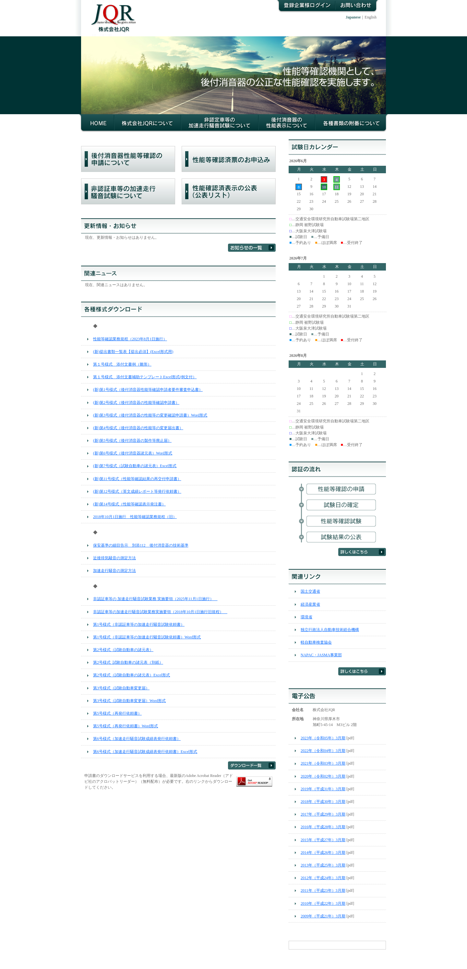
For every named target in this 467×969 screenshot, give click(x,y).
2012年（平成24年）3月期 (323, 878)
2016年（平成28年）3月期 (323, 827)
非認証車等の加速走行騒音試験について (219, 123)
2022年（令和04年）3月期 (323, 750)
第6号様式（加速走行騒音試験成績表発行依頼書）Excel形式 (145, 751)
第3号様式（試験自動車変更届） (121, 688)
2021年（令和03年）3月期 (323, 763)
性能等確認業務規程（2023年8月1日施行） (130, 339)
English (371, 17)
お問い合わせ (357, 6)
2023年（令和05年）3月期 (323, 738)
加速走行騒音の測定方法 (114, 570)
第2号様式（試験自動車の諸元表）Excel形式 (131, 675)
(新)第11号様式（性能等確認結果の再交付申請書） (137, 479)
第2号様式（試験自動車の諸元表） (123, 650)
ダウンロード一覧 (252, 765)
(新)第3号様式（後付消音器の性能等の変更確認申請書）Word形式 (150, 415)
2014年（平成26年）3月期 (323, 852)
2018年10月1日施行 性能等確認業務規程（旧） (135, 517)
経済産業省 (310, 604)
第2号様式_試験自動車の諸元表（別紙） (128, 662)
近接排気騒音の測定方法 (114, 558)
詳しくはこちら (362, 552)
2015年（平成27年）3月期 (323, 840)
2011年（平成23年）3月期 (323, 890)
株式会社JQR (110, 13)
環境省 (306, 617)
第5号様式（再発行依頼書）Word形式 (125, 726)
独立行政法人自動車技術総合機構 (330, 629)
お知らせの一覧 (252, 248)
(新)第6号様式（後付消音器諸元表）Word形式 (132, 453)
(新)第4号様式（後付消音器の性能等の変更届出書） (138, 428)
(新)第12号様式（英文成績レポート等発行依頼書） (137, 491)
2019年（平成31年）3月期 (323, 789)
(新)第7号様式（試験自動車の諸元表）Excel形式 (134, 466)
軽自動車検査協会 (316, 642)
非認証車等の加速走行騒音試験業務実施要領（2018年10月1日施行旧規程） (160, 612)
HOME (96, 123)
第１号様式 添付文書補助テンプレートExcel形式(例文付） (145, 377)
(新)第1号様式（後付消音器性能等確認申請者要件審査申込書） (148, 389)
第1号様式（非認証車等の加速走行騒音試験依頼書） (139, 624)
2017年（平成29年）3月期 (323, 814)
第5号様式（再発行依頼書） (117, 713)
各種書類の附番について (351, 123)
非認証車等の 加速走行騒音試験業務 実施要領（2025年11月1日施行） (155, 599)
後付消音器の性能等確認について (286, 123)
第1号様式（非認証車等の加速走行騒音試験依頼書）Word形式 (147, 637)
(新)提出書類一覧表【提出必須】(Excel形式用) (133, 351)
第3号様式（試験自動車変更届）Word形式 (129, 700)
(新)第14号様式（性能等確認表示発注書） (129, 504)
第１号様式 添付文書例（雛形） (122, 364)
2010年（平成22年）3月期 (323, 903)
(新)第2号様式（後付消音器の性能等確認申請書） (136, 402)
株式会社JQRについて (147, 123)
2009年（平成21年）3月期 (323, 916)
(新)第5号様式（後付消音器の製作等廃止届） (132, 440)
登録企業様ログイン (305, 6)
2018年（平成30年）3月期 (323, 801)
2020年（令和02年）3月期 (323, 776)
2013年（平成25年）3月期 (323, 865)
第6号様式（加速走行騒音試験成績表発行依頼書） (137, 738)
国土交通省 (310, 591)
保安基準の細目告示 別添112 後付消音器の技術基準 (140, 545)
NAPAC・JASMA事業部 (321, 655)
